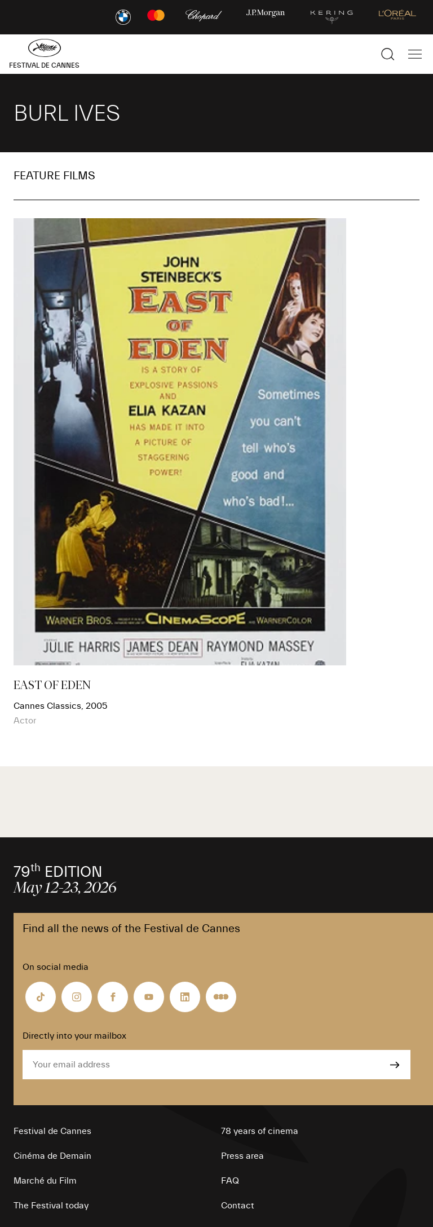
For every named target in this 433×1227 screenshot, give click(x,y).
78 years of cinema (259, 1131)
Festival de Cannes (52, 1131)
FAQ (230, 1181)
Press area (242, 1156)
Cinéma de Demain (52, 1156)
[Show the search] (388, 54)
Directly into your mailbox (74, 1036)
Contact (237, 1205)
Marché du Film (45, 1181)
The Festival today (51, 1205)
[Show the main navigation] (415, 54)
